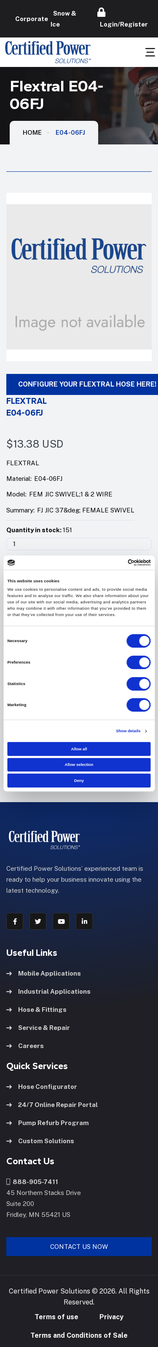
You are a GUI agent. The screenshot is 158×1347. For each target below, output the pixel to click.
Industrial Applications (48, 991)
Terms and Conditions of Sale (79, 1335)
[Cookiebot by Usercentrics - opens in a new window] (114, 562)
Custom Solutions (40, 1140)
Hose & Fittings (36, 1009)
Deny (79, 781)
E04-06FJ (70, 132)
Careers (25, 1045)
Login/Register (122, 18)
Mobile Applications (43, 973)
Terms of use (56, 1317)
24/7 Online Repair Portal (52, 1104)
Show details (128, 731)
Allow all (79, 749)
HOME (32, 132)
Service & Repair (38, 1027)
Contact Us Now (79, 1246)
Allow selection (78, 765)
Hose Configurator (41, 1086)
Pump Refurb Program (47, 1122)
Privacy (111, 1317)
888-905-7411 (32, 1181)
